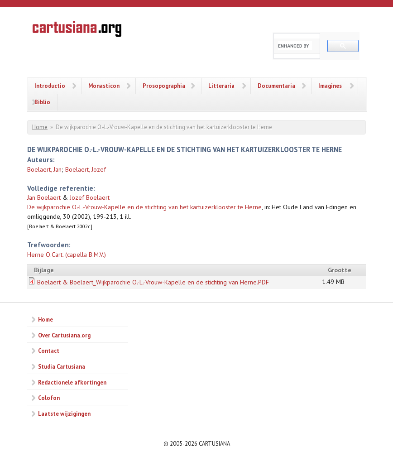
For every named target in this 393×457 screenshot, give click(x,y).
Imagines (330, 85)
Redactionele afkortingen (72, 382)
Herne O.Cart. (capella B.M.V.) (66, 254)
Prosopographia (164, 85)
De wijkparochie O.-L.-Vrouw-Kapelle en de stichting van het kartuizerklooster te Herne (144, 207)
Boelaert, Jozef (85, 169)
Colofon (49, 397)
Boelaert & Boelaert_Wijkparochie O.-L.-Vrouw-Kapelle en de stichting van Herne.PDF (153, 282)
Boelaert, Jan (44, 169)
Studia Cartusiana (61, 366)
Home (40, 127)
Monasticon (104, 85)
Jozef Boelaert (90, 197)
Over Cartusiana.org (64, 335)
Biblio (42, 102)
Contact (48, 350)
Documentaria (276, 85)
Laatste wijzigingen (64, 413)
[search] (295, 45)
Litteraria (221, 85)
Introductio (49, 85)
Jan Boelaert (44, 197)
